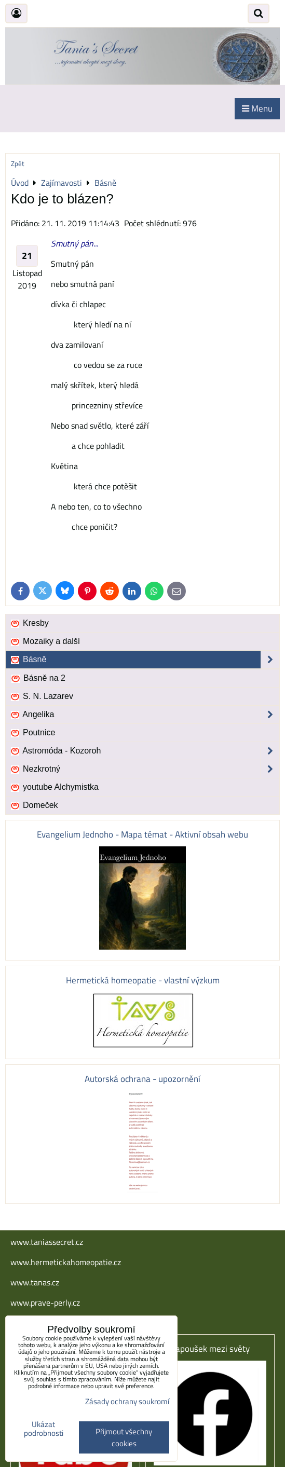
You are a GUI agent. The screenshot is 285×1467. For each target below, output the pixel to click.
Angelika (144, 714)
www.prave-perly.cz (45, 1302)
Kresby (29, 623)
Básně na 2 (37, 678)
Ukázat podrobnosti (43, 1428)
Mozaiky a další (45, 641)
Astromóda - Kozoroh (144, 751)
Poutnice (32, 732)
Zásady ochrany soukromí (127, 1401)
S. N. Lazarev (41, 696)
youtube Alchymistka (54, 787)
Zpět (17, 163)
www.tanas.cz (34, 1282)
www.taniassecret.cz (46, 1242)
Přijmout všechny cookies (124, 1437)
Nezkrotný (144, 769)
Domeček (34, 805)
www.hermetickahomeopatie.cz (65, 1262)
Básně (144, 659)
